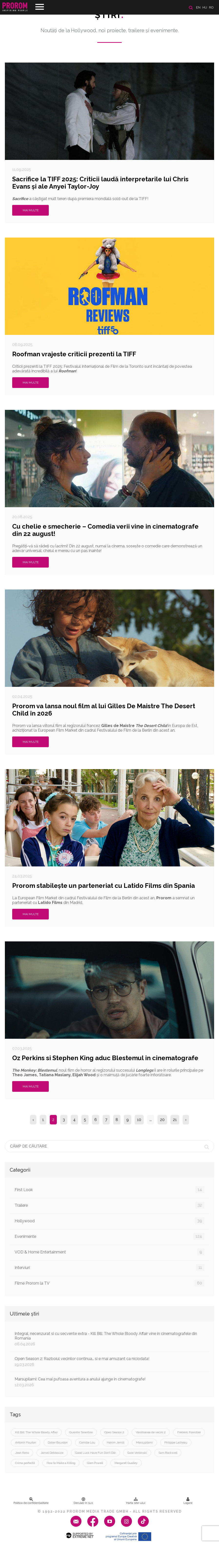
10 (139, 1119)
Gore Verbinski (137, 1452)
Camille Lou (87, 1442)
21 (175, 1119)
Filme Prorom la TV (109, 1283)
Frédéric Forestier (189, 1432)
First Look (109, 1189)
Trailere (109, 1205)
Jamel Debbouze (52, 1452)
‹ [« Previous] (33, 1119)
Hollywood (109, 1220)
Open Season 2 (114, 1432)
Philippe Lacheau (175, 1442)
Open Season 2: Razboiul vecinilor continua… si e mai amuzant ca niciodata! (109, 1361)
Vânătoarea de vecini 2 (151, 1432)
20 (162, 1119)
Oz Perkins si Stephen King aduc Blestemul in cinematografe (105, 1058)
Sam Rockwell (168, 1452)
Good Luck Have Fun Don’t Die (95, 1452)
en (198, 7)
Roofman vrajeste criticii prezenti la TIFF (74, 354)
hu (204, 7)
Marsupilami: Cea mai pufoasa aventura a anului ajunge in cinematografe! (109, 1382)
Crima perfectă (25, 1463)
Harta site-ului (135, 1501)
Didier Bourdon (58, 1442)
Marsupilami (144, 1442)
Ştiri (109, 15)
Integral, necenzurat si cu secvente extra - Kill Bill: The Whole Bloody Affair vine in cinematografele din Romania (109, 1338)
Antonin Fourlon (25, 1442)
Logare (187, 1501)
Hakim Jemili (115, 1442)
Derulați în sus (83, 1501)
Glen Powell (95, 1463)
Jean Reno (22, 1452)
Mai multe (31, 210)
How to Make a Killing (61, 1463)
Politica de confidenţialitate (31, 1501)
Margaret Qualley (126, 1463)
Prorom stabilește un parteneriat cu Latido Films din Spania (103, 885)
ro (211, 7)
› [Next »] (186, 1119)
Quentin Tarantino (81, 1432)
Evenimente (109, 1236)
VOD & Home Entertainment (109, 1251)
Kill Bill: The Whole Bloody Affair (36, 1432)
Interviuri (109, 1267)
